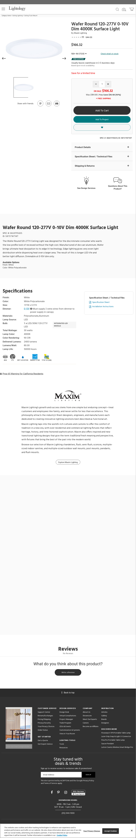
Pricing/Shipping (44, 720)
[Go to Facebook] (52, 793)
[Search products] (117, 9)
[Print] (56, 106)
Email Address (48, 775)
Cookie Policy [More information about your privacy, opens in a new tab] (62, 835)
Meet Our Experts (90, 720)
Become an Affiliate (90, 727)
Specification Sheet (101, 302)
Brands (104, 720)
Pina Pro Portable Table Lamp (113, 741)
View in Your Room (67, 734)
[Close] (132, 830)
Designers (105, 724)
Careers (86, 724)
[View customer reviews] (78, 793)
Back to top (67, 693)
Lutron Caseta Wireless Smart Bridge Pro (117, 748)
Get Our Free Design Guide (19, 745)
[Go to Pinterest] (40, 106)
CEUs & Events (65, 727)
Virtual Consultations (68, 716)
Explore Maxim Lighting (68, 463)
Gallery (104, 716)
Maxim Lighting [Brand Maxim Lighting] (80, 33)
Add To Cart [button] (102, 110)
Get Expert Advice (45, 745)
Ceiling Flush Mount (30, 16)
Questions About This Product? (117, 187)
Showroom (87, 716)
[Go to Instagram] (66, 793)
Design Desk (64, 713)
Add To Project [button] (102, 119)
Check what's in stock (109, 54)
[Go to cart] (132, 9)
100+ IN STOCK (78, 54)
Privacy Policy (88, 781)
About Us (86, 713)
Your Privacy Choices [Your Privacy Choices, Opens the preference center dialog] (91, 831)
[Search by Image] (124, 9)
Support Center (44, 713)
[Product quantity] (102, 84)
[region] (68, 831)
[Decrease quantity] (96, 84)
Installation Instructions (103, 307)
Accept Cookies (110, 831)
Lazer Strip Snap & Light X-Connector (116, 737)
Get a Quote (43, 741)
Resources (64, 748)
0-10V (27, 309)
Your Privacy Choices (46, 728)
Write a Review (68, 673)
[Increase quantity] (108, 84)
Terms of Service (50, 783)
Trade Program (65, 724)
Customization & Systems (70, 731)
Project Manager (66, 720)
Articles (104, 713)
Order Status (43, 731)
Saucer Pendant (107, 744)
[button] (3, 8)
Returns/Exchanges (45, 716)
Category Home (6, 16)
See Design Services (86, 188)
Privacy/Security (44, 724)
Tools (62, 745)
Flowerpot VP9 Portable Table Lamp (116, 734)
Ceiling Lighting (17, 16)
